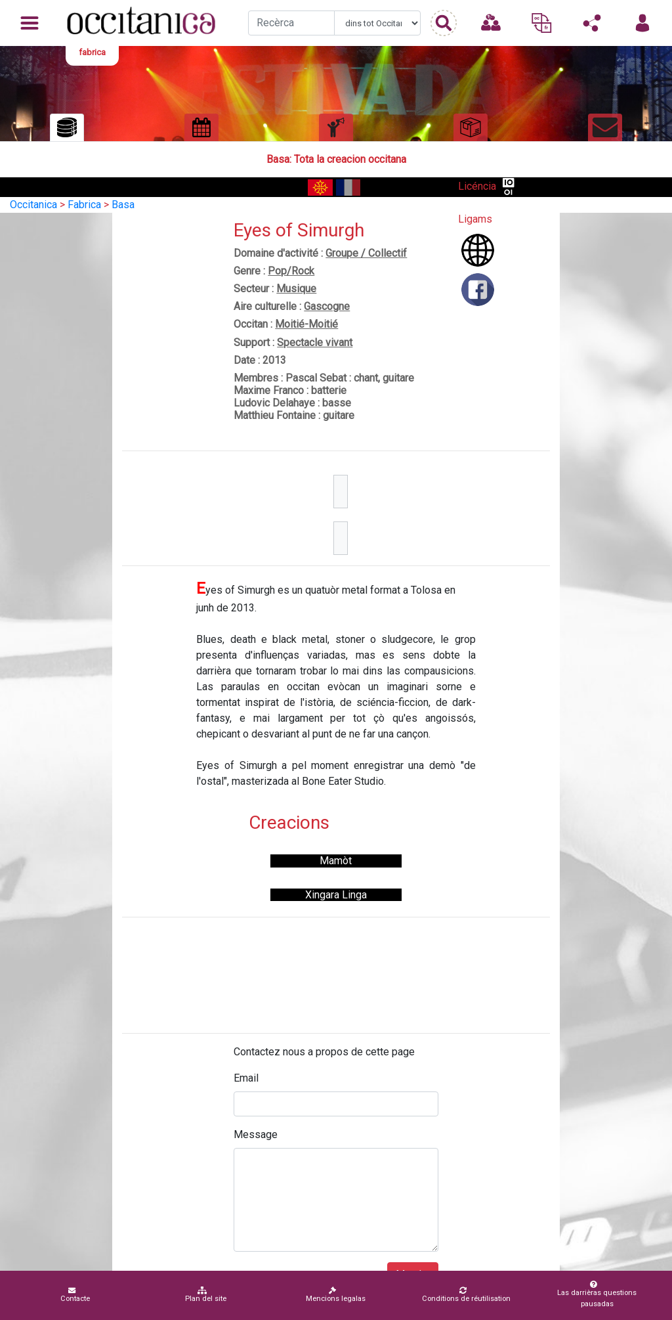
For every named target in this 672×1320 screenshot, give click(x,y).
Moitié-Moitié (306, 324)
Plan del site (205, 1295)
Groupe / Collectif (366, 253)
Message (256, 1134)
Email (246, 1078)
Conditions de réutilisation (466, 1295)
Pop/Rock (291, 271)
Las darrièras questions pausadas (595, 1294)
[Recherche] (291, 23)
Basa (123, 204)
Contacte (75, 1295)
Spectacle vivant (314, 342)
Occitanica (33, 204)
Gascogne (327, 306)
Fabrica (84, 204)
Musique (296, 288)
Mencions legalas (336, 1295)
